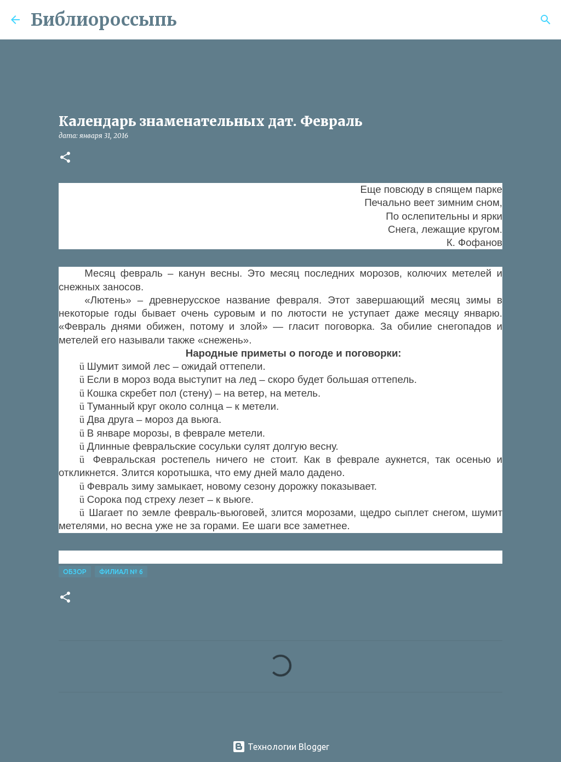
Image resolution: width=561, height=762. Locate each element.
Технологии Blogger (280, 747)
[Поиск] (192, 20)
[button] (65, 158)
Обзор (75, 571)
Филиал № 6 (121, 571)
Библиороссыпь (104, 20)
